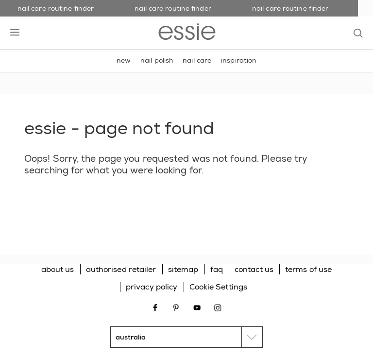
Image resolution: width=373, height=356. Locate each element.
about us (57, 269)
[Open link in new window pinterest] (176, 307)
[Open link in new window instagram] (217, 307)
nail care (197, 60)
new (124, 60)
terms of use (308, 269)
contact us (254, 269)
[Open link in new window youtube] (197, 307)
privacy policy (151, 287)
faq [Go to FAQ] (216, 269)
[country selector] (186, 337)
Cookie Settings (218, 287)
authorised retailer (121, 269)
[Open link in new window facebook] (155, 307)
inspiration (238, 60)
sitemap (183, 269)
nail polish (156, 60)
